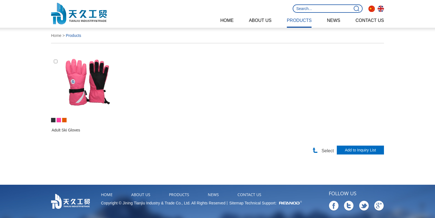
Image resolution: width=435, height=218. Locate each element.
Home (227, 20)
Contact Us (369, 20)
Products (299, 20)
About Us (260, 20)
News (333, 20)
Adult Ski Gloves (66, 130)
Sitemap (236, 203)
